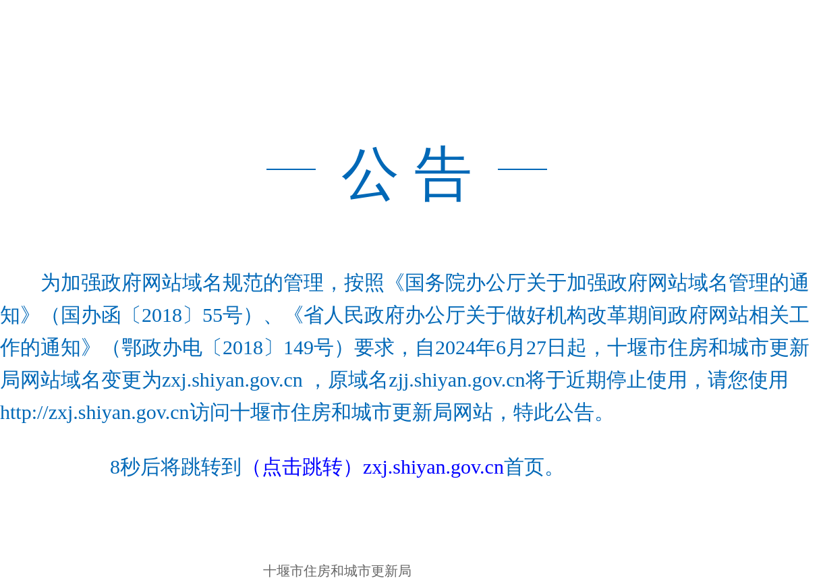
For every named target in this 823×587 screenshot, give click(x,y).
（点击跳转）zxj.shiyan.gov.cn (373, 466)
